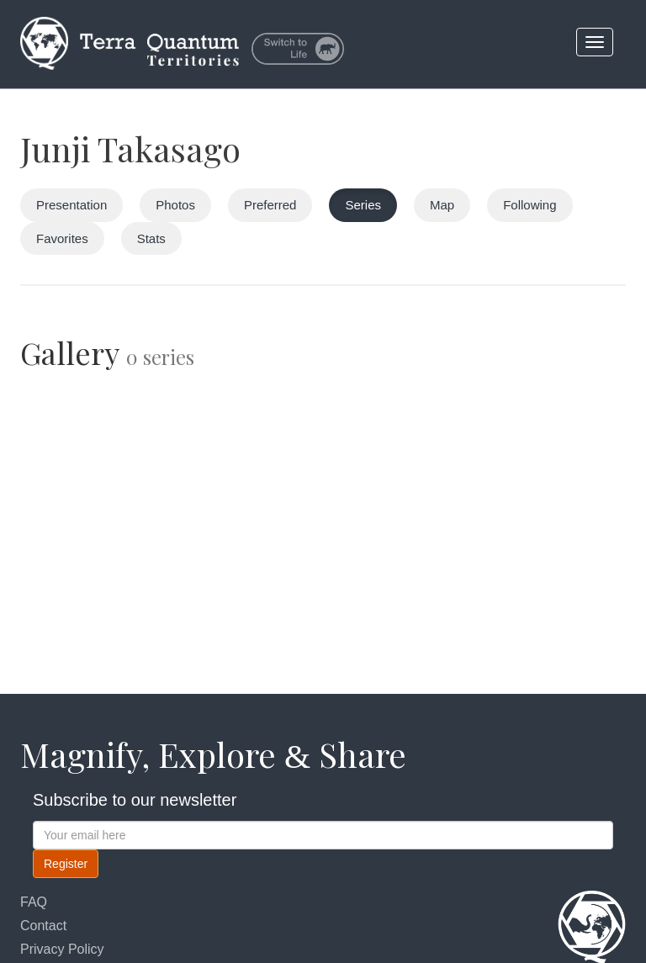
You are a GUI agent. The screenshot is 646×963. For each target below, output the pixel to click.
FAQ (33, 902)
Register (65, 863)
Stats (151, 238)
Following (529, 205)
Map (442, 205)
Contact (43, 925)
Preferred (270, 205)
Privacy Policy (62, 949)
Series (363, 205)
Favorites (62, 238)
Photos (175, 205)
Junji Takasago (130, 148)
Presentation (71, 205)
